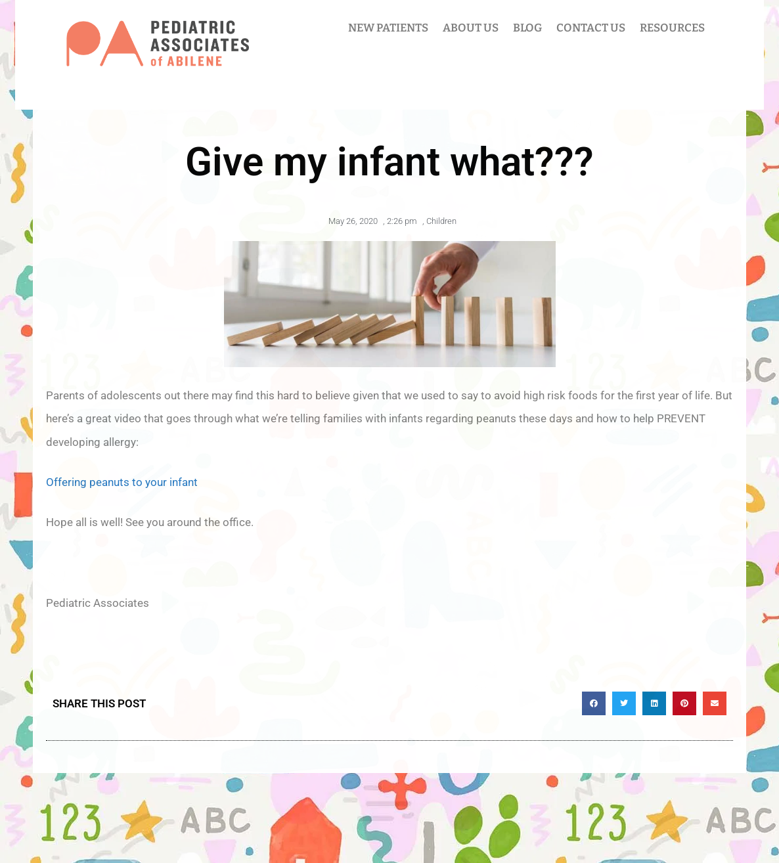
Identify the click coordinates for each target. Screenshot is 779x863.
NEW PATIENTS (388, 28)
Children (441, 221)
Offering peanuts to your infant (122, 482)
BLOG (527, 28)
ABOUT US (471, 28)
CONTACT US (590, 28)
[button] (594, 703)
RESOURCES (672, 28)
